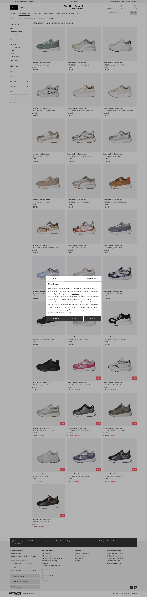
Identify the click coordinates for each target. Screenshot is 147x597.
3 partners (75, 294)
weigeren (74, 319)
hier (82, 307)
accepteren (55, 319)
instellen (93, 319)
